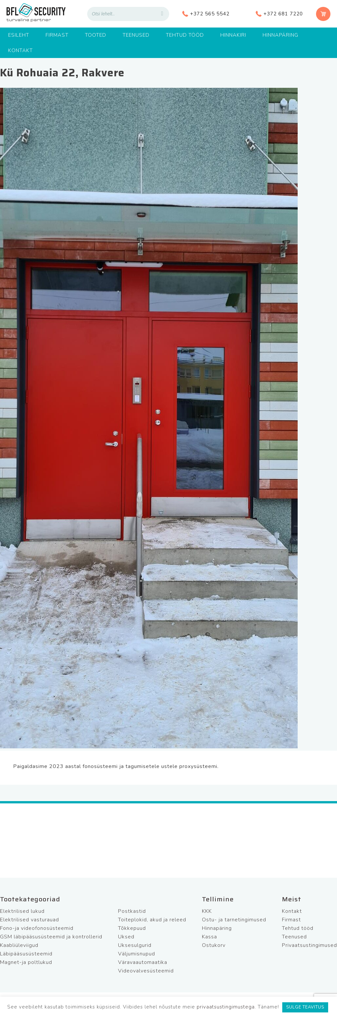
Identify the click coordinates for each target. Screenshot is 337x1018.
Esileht (18, 35)
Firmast (57, 35)
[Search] (162, 14)
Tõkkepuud (132, 928)
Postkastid (132, 911)
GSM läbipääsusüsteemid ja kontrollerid (51, 936)
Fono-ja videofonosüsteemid (36, 928)
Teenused (136, 35)
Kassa (209, 936)
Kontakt (20, 50)
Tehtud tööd (185, 35)
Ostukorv (214, 945)
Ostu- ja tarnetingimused (234, 919)
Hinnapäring (280, 35)
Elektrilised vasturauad (29, 919)
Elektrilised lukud (22, 911)
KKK (207, 911)
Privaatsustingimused (309, 945)
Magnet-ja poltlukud (26, 962)
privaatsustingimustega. (226, 1007)
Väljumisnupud (136, 953)
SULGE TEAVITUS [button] (305, 1007)
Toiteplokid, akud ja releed (152, 919)
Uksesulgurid (134, 945)
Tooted (95, 35)
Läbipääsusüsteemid (26, 953)
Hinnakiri (233, 35)
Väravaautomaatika (142, 962)
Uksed (126, 936)
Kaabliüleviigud (19, 945)
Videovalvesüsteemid (146, 970)
